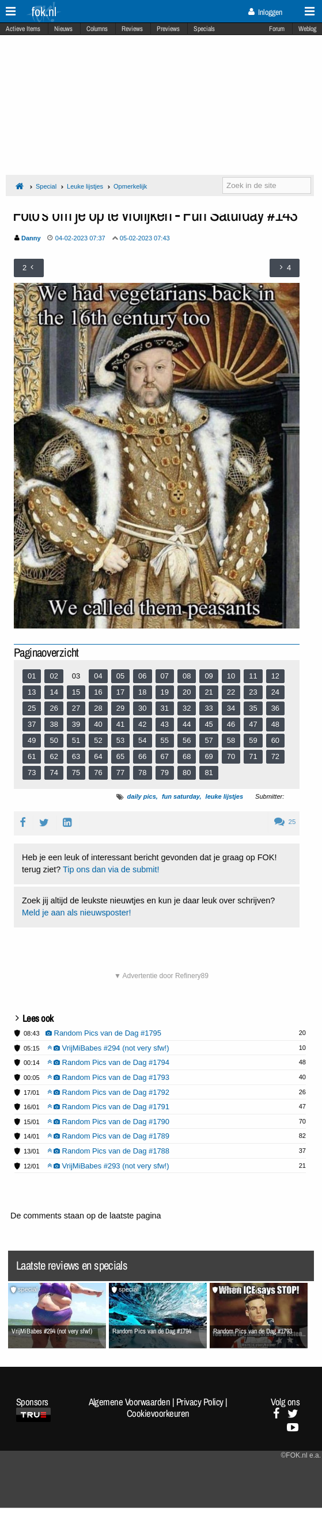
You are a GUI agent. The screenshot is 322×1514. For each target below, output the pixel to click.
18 (142, 692)
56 (187, 740)
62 (54, 756)
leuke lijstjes (224, 796)
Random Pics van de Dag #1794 (108, 1062)
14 (54, 692)
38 (54, 724)
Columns (97, 28)
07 (165, 676)
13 (32, 692)
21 (208, 692)
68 (187, 756)
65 (120, 756)
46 (231, 724)
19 (165, 692)
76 (98, 772)
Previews (168, 28)
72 (275, 756)
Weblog (307, 28)
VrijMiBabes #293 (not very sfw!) (108, 1166)
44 (187, 724)
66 (142, 756)
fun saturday (181, 796)
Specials (204, 28)
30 (142, 708)
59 (253, 740)
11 (253, 676)
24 (275, 692)
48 (275, 724)
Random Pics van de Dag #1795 (104, 1033)
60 (275, 740)
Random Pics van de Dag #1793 (108, 1077)
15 (76, 692)
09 (208, 676)
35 (253, 708)
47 (253, 724)
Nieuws (63, 28)
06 (142, 676)
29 (120, 708)
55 (165, 740)
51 (76, 740)
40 (98, 724)
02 (54, 676)
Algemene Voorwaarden (130, 1402)
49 (32, 740)
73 (32, 772)
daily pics (141, 796)
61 (32, 756)
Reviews (132, 28)
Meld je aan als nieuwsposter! (76, 912)
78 (142, 772)
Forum (277, 28)
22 (231, 692)
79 (165, 772)
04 (98, 676)
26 (54, 708)
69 (208, 756)
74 (54, 772)
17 (120, 692)
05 (120, 676)
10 (231, 676)
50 (54, 740)
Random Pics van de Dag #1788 (108, 1151)
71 (253, 756)
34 (231, 708)
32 (187, 708)
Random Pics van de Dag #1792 (108, 1092)
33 (208, 708)
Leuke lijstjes (85, 186)
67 (165, 756)
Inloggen (265, 12)
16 (98, 692)
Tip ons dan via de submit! (111, 869)
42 (142, 724)
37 (32, 724)
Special (46, 186)
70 (231, 756)
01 (32, 676)
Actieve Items (23, 28)
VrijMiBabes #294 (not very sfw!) (108, 1048)
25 (32, 708)
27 (76, 708)
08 (187, 676)
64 (98, 756)
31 (165, 708)
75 (76, 772)
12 (275, 676)
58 (231, 740)
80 (187, 772)
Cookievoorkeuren (158, 1413)
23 (253, 692)
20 (187, 692)
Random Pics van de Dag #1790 (108, 1121)
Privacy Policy (199, 1402)
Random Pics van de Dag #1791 (108, 1106)
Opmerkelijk (130, 186)
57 (208, 740)
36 (275, 708)
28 (98, 708)
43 (165, 724)
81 (208, 772)
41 (120, 724)
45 (208, 724)
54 (142, 740)
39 (76, 724)
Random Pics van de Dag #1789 (108, 1136)
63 (76, 756)
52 (98, 740)
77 (120, 772)
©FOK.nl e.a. (301, 1455)
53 (120, 740)
